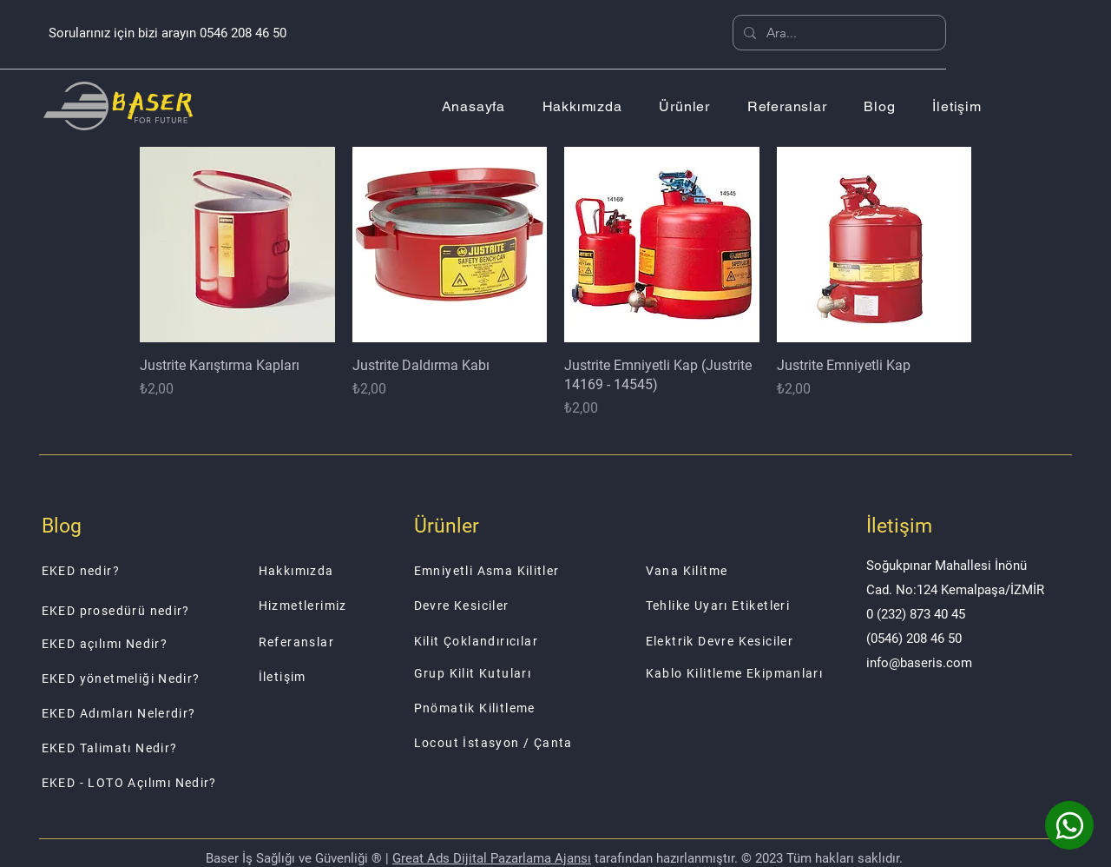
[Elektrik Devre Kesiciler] (739, 641)
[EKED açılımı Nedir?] (170, 643)
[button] (684, 106)
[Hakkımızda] (361, 570)
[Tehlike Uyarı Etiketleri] (739, 605)
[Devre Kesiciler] (508, 605)
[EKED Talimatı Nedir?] (170, 748)
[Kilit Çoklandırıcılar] (508, 641)
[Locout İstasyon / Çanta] (508, 742)
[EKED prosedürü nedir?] (170, 610)
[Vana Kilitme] (739, 570)
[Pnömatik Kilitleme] (508, 708)
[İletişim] (361, 676)
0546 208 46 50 (243, 33)
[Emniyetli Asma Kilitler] (508, 570)
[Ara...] (837, 33)
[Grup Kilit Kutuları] (508, 673)
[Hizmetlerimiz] (361, 605)
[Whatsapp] (1069, 825)
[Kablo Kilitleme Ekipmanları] (739, 673)
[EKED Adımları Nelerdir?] (170, 713)
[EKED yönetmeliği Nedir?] (170, 678)
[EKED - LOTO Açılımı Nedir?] (170, 782)
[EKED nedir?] (170, 570)
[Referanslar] (361, 642)
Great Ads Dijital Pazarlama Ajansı (491, 858)
